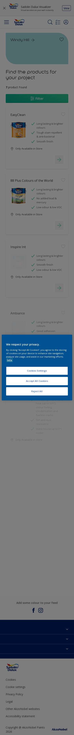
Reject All (37, 391)
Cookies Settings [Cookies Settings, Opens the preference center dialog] (37, 370)
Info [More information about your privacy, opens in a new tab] (9, 360)
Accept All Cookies (37, 380)
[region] (37, 368)
